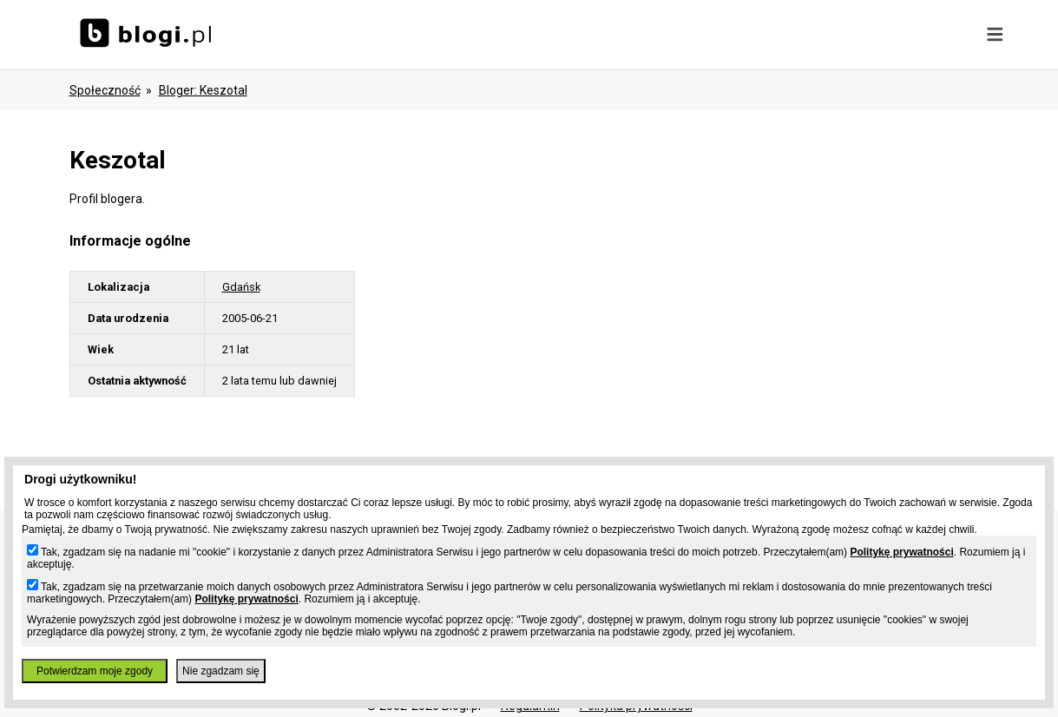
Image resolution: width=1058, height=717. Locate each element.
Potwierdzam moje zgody (94, 671)
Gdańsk (241, 286)
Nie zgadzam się (221, 671)
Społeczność (105, 90)
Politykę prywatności (901, 552)
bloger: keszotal (203, 90)
